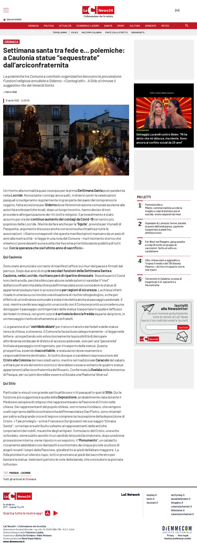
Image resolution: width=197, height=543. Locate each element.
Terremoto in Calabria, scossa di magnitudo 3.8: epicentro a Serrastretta (163, 282)
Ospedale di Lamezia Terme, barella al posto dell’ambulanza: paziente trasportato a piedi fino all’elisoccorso (165, 227)
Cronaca (31, 479)
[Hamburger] (5, 10)
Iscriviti (183, 327)
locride (26, 472)
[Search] (186, 26)
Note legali (183, 535)
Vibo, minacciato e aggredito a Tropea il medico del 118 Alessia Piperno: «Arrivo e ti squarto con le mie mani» (165, 264)
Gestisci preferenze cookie (177, 538)
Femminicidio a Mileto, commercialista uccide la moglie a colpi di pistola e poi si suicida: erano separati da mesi (163, 209)
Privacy (170, 535)
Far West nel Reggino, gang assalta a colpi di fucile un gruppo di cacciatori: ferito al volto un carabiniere (165, 246)
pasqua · (14, 472)
